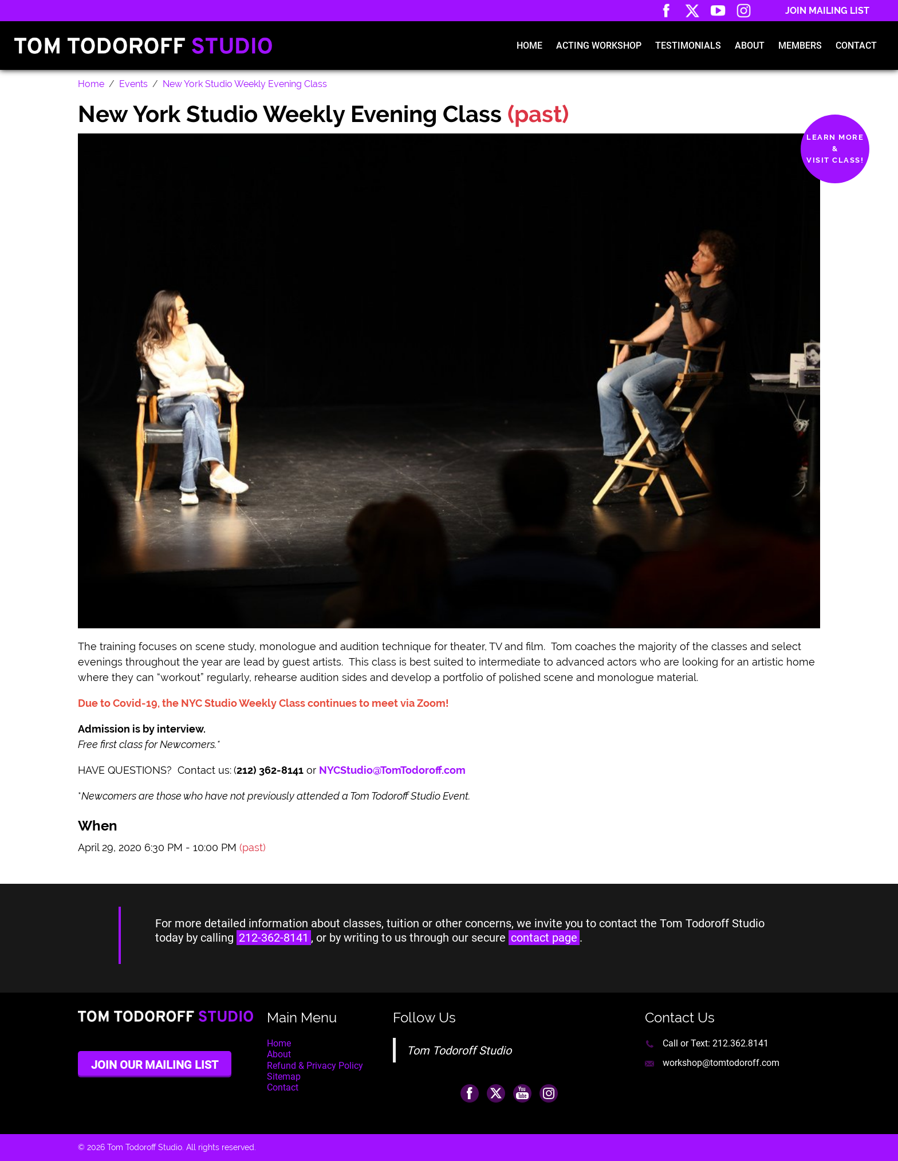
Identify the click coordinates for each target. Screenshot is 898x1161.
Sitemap (284, 1076)
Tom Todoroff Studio (459, 1050)
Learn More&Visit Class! (835, 148)
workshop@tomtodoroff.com (721, 1062)
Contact (856, 45)
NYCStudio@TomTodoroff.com (393, 770)
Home (529, 45)
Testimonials (688, 45)
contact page (544, 937)
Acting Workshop (598, 45)
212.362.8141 (740, 1043)
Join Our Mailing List (154, 1065)
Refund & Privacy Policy (315, 1065)
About (750, 45)
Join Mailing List (827, 10)
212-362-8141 (274, 937)
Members (800, 45)
